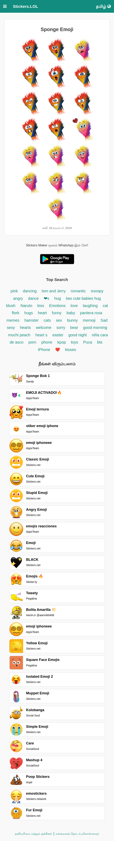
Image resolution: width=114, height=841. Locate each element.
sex (59, 320)
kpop (62, 342)
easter (57, 335)
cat (105, 305)
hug (57, 298)
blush (11, 305)
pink (14, 291)
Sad (104, 320)
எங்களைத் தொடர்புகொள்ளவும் (77, 833)
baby (71, 313)
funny (56, 313)
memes (12, 320)
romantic (79, 291)
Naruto (26, 305)
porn (32, 342)
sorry (61, 327)
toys (74, 342)
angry (18, 298)
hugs (29, 313)
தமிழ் (103, 6)
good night (78, 335)
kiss (40, 305)
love (74, 305)
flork (15, 313)
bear (74, 327)
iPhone (44, 349)
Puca (87, 342)
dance (34, 298)
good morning (95, 327)
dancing (30, 291)
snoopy (97, 291)
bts (99, 342)
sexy (11, 327)
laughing (91, 305)
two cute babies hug (83, 298)
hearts (25, 327)
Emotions (57, 305)
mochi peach (19, 335)
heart (42, 313)
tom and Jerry (54, 291)
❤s (46, 298)
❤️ (57, 349)
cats (47, 320)
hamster (31, 320)
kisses (70, 349)
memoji (89, 320)
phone (46, 342)
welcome (43, 327)
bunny (72, 320)
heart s (41, 335)
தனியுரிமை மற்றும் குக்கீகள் (33, 833)
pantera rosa (91, 313)
